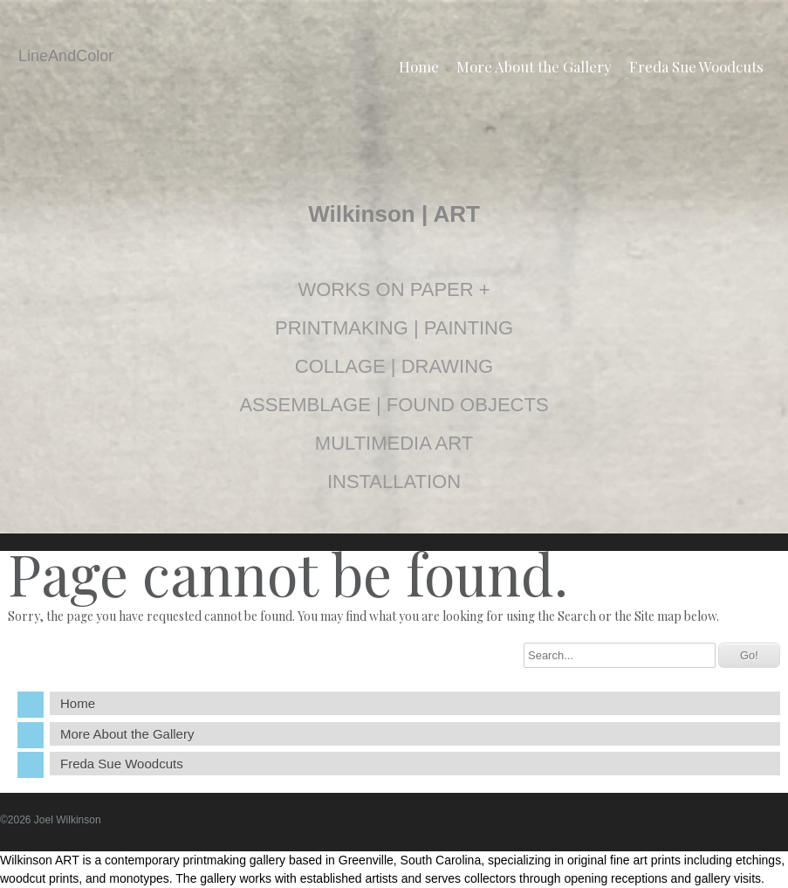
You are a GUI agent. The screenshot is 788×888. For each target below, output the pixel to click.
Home (419, 66)
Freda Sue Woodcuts (696, 66)
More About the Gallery (534, 66)
